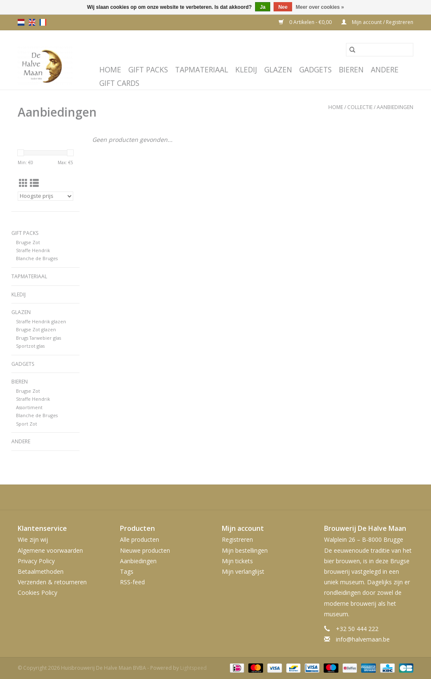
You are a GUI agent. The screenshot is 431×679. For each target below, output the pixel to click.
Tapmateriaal (201, 69)
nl (21, 22)
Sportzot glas (30, 346)
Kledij (246, 69)
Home (110, 69)
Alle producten (139, 539)
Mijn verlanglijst (243, 571)
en (32, 22)
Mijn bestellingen (245, 550)
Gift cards (119, 83)
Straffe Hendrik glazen (41, 321)
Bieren (351, 69)
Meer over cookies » (320, 7)
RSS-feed (132, 582)
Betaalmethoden (41, 571)
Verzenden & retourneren (52, 582)
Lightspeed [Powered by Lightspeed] (193, 667)
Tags (126, 571)
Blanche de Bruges (37, 258)
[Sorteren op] (45, 196)
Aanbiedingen (395, 107)
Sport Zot (26, 424)
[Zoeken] (379, 49)
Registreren (237, 539)
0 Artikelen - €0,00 (306, 22)
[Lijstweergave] (34, 183)
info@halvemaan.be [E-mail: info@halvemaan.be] (363, 639)
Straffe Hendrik (33, 250)
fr (43, 22)
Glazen (278, 69)
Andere (385, 69)
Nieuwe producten (145, 550)
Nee (282, 7)
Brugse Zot (28, 242)
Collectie (359, 107)
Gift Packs (148, 69)
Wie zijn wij (33, 539)
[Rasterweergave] (23, 183)
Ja (262, 7)
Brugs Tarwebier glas (38, 338)
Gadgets (315, 69)
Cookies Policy (37, 592)
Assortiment (29, 407)
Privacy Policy (36, 561)
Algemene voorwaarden (50, 550)
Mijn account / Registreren (377, 22)
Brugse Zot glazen (36, 329)
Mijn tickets (237, 561)
